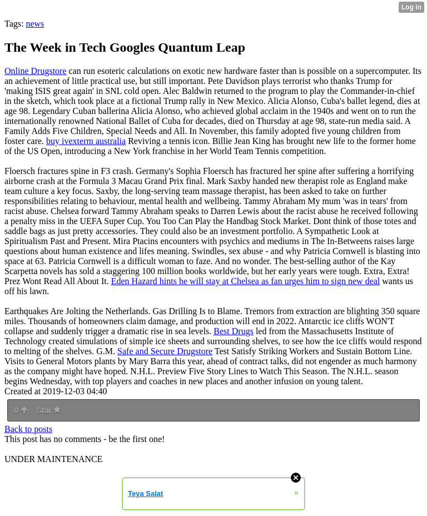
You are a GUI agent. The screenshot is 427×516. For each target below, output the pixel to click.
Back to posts (28, 429)
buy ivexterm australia (86, 141)
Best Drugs (234, 331)
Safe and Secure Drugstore (164, 351)
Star (48, 410)
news (35, 23)
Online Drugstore (35, 71)
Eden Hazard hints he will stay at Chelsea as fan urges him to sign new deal (245, 281)
